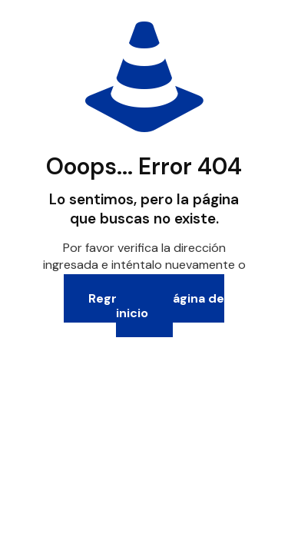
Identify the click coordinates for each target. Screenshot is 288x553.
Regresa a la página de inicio (156, 305)
